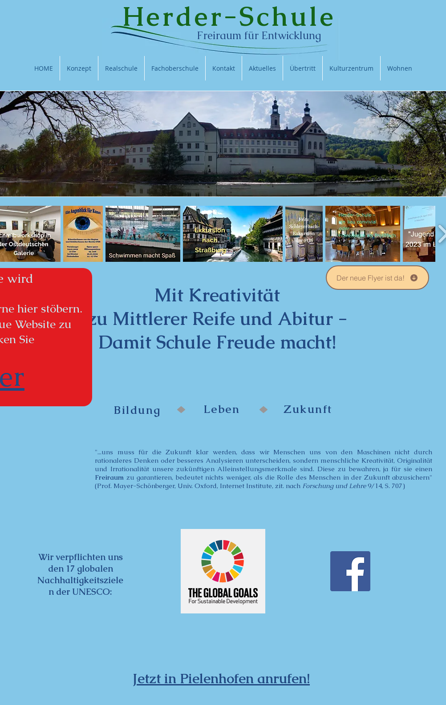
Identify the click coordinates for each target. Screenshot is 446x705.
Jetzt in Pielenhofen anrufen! (221, 678)
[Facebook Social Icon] (350, 571)
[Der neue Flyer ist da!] (377, 277)
